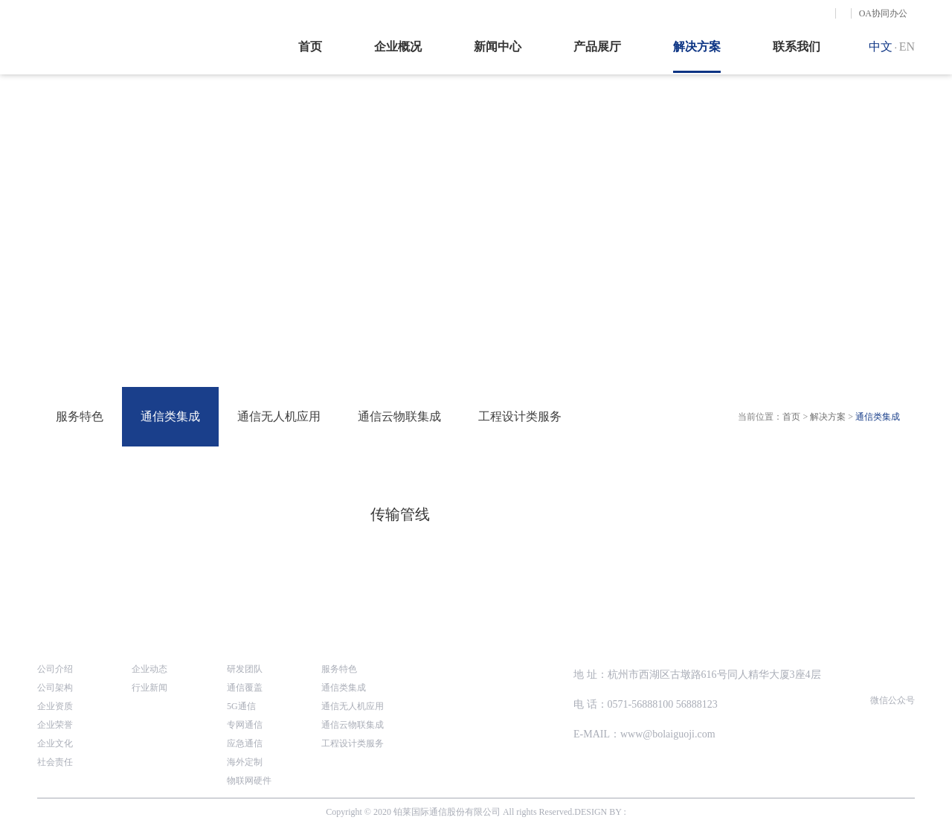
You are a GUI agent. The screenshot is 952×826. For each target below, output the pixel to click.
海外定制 (245, 762)
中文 (880, 46)
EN (907, 46)
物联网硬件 (249, 780)
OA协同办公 (883, 13)
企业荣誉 (55, 725)
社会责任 (55, 762)
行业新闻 (149, 687)
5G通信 (241, 706)
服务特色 (79, 416)
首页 (310, 46)
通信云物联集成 (399, 416)
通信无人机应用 (279, 416)
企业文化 (55, 743)
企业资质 (55, 706)
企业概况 (398, 46)
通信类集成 (170, 416)
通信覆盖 (245, 687)
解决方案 (697, 46)
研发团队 (245, 669)
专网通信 (245, 725)
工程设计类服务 (520, 416)
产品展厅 (597, 46)
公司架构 (55, 687)
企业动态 (149, 669)
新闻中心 (497, 46)
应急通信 (245, 743)
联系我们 (796, 46)
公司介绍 (55, 669)
